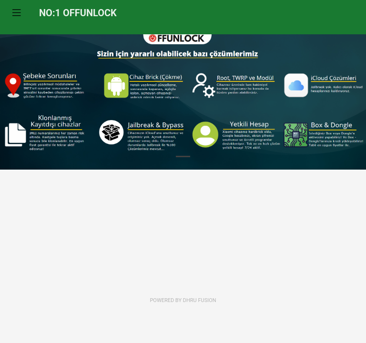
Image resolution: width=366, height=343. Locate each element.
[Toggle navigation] (16, 13)
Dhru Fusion (199, 300)
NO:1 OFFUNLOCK (78, 13)
